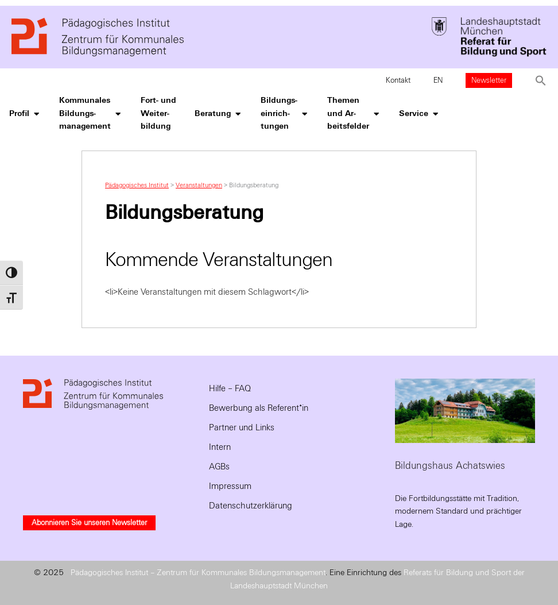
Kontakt (398, 80)
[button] (541, 80)
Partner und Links (241, 427)
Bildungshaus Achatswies (450, 466)
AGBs (219, 466)
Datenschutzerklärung (250, 505)
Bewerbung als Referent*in (258, 408)
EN (438, 80)
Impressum (230, 486)
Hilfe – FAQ (230, 388)
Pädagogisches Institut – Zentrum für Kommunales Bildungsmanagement (198, 572)
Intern (220, 447)
